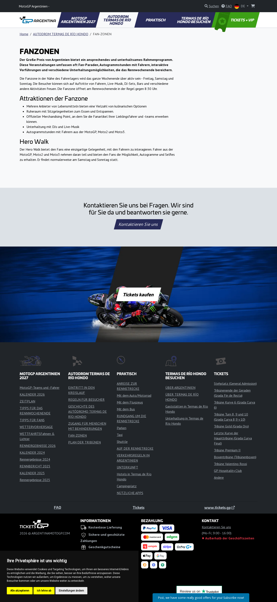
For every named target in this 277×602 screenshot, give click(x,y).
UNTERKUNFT (127, 467)
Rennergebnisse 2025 (35, 480)
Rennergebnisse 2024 (35, 459)
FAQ (57, 507)
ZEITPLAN (27, 401)
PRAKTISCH (155, 19)
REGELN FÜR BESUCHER (86, 399)
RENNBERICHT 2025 (35, 466)
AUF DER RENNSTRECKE (135, 448)
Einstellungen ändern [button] (71, 590)
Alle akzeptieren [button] (19, 590)
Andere (219, 477)
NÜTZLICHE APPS (130, 493)
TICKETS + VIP (235, 20)
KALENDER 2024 (32, 452)
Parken (121, 428)
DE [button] (240, 6)
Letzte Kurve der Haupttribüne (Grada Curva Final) (233, 438)
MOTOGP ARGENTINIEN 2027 (78, 20)
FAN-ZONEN (77, 435)
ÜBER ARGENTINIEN (180, 387)
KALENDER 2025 (32, 473)
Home (24, 34)
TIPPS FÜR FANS (32, 420)
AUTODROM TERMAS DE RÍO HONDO (117, 20)
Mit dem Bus (126, 409)
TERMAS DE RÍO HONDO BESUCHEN (193, 20)
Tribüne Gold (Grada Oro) (231, 426)
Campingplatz (127, 486)
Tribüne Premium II (227, 450)
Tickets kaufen (138, 294)
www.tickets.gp (219, 507)
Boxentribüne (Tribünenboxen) (235, 457)
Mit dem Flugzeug (130, 402)
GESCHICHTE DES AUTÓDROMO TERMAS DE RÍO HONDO (87, 411)
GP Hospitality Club (228, 470)
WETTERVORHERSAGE (36, 427)
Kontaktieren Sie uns (138, 224)
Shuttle (122, 441)
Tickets (138, 507)
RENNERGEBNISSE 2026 (38, 445)
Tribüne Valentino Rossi (230, 464)
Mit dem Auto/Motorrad (134, 395)
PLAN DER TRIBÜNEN (84, 442)
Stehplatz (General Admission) (235, 383)
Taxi (120, 435)
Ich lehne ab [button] (44, 590)
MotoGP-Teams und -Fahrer (39, 387)
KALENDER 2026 (32, 394)
